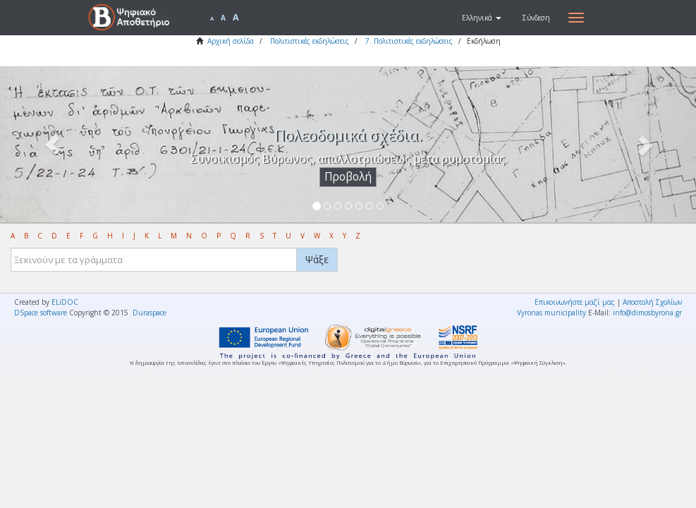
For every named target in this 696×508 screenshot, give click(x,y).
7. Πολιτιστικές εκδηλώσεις (409, 41)
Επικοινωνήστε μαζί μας (575, 302)
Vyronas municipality (551, 313)
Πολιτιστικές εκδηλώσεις (309, 41)
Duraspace (149, 313)
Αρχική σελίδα (230, 41)
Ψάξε (317, 259)
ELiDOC (64, 302)
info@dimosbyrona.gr (647, 313)
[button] (481, 17)
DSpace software (40, 313)
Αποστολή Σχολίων (652, 302)
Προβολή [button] (348, 176)
